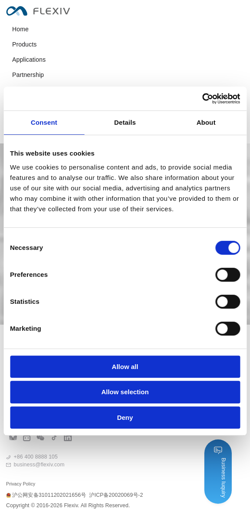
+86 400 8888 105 (36, 457)
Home (20, 29)
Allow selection (125, 392)
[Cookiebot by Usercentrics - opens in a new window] (202, 98)
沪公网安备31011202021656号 (46, 495)
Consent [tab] (44, 122)
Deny (125, 417)
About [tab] (206, 122)
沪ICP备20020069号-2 (116, 495)
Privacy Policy (20, 483)
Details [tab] (125, 122)
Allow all (125, 366)
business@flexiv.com (39, 465)
